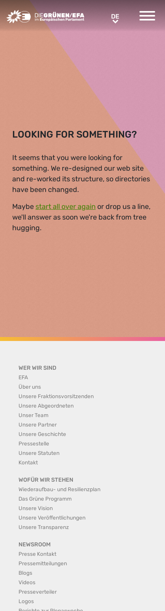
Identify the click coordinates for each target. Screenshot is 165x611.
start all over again (65, 206)
